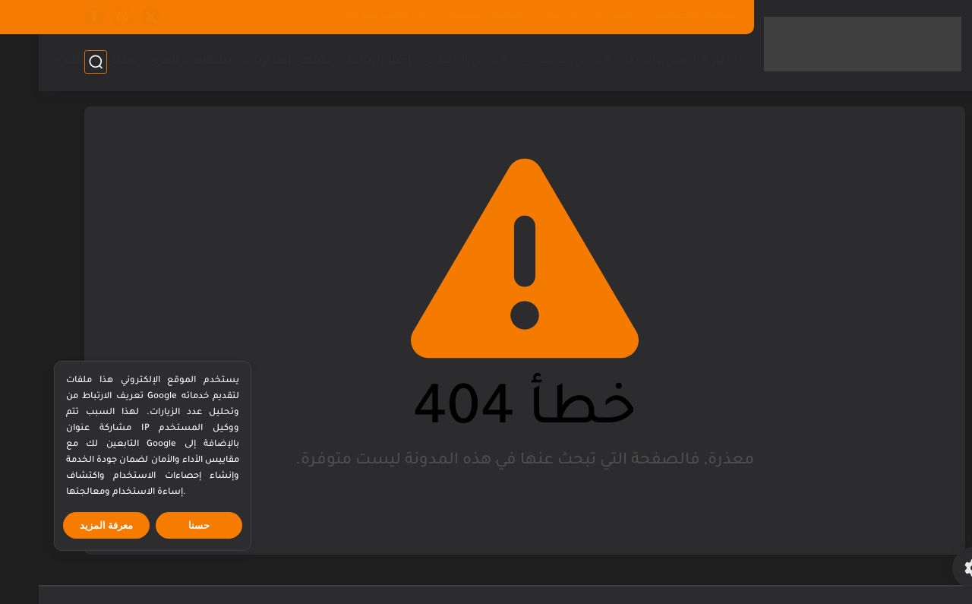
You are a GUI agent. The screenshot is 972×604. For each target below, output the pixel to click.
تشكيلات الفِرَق (152, 61)
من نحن (521, 16)
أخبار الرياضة (339, 61)
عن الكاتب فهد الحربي (339, 16)
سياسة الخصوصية (656, 16)
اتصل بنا (575, 16)
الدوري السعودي (527, 61)
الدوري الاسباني (426, 61)
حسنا (160, 525)
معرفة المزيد (68, 525)
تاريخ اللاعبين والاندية (641, 61)
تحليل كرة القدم (57, 61)
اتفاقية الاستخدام (445, 16)
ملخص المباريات (249, 61)
